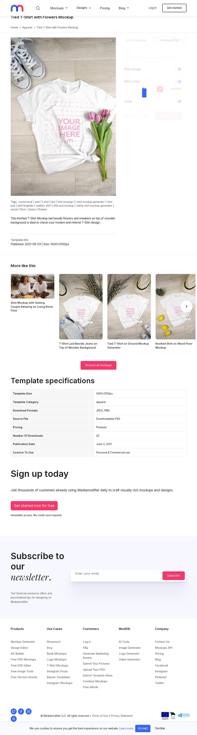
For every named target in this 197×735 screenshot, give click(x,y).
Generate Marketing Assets (96, 658)
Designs (82, 8)
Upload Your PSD (94, 672)
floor (23, 213)
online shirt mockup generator (94, 209)
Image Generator (130, 650)
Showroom (54, 644)
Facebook (161, 668)
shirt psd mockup (63, 209)
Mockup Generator (23, 644)
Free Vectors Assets (24, 680)
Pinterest (161, 680)
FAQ (85, 650)
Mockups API (163, 650)
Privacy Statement (122, 718)
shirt (37, 205)
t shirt (45, 205)
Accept (143, 728)
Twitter (159, 686)
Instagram (161, 674)
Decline (160, 728)
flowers (42, 213)
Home (14, 31)
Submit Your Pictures (96, 666)
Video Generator (129, 662)
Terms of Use (100, 718)
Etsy (49, 650)
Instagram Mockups (59, 686)
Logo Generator (129, 656)
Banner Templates (58, 680)
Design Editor (19, 650)
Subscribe (173, 578)
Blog (122, 8)
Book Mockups (56, 656)
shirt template (25, 209)
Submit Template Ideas (97, 678)
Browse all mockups (98, 369)
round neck (25, 205)
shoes (32, 213)
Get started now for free (34, 509)
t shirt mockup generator (90, 205)
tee (53, 205)
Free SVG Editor (21, 668)
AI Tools (124, 644)
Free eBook (90, 690)
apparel (27, 31)
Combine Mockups (95, 684)
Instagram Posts (57, 674)
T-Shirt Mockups (57, 668)
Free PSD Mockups (23, 662)
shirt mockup (65, 205)
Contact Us (162, 644)
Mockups (57, 8)
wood (14, 213)
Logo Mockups (56, 662)
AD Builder (17, 656)
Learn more (126, 728)
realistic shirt (43, 209)
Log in (152, 8)
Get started (174, 8)
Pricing (105, 8)
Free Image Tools (22, 674)
